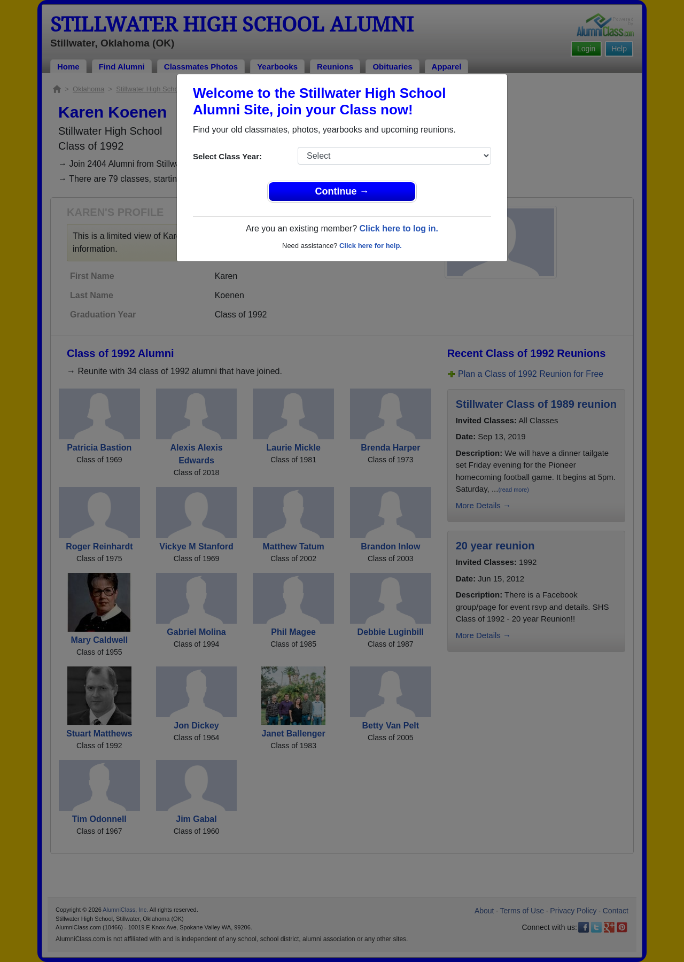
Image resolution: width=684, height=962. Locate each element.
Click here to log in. (398, 228)
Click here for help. (370, 246)
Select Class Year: (227, 156)
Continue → (342, 191)
